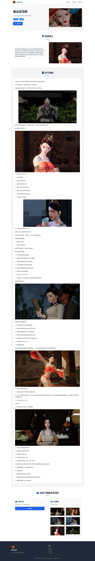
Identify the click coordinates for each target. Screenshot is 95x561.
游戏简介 (68, 2)
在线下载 (80, 2)
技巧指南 (74, 2)
